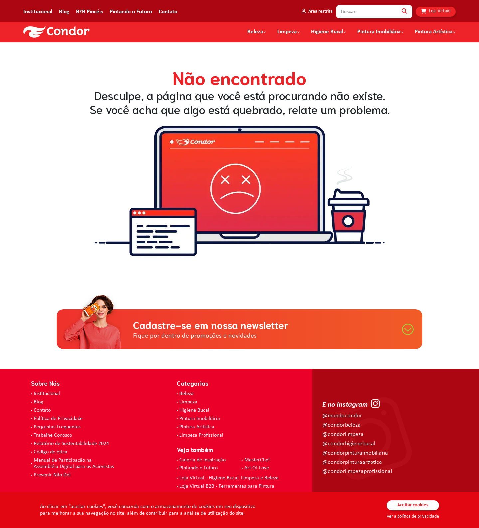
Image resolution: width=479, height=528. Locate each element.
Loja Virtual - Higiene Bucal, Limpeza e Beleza (229, 478)
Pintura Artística (433, 32)
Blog (64, 12)
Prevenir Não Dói (52, 475)
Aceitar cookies (412, 505)
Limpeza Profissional (201, 435)
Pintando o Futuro (131, 12)
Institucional (37, 12)
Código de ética (50, 452)
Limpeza (188, 402)
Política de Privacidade (58, 418)
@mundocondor (342, 416)
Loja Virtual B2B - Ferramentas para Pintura (226, 486)
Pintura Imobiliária (378, 32)
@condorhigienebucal (348, 444)
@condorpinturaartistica (352, 462)
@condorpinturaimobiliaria (355, 453)
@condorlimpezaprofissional (357, 471)
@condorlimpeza (343, 434)
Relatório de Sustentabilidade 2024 (71, 443)
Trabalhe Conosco (53, 435)
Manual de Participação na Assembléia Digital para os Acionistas (74, 463)
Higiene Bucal (327, 32)
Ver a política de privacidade (413, 516)
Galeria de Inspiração (202, 459)
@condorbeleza (341, 425)
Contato (168, 12)
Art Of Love (256, 468)
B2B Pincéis (89, 12)
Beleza (255, 32)
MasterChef (257, 459)
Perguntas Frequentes (57, 427)
